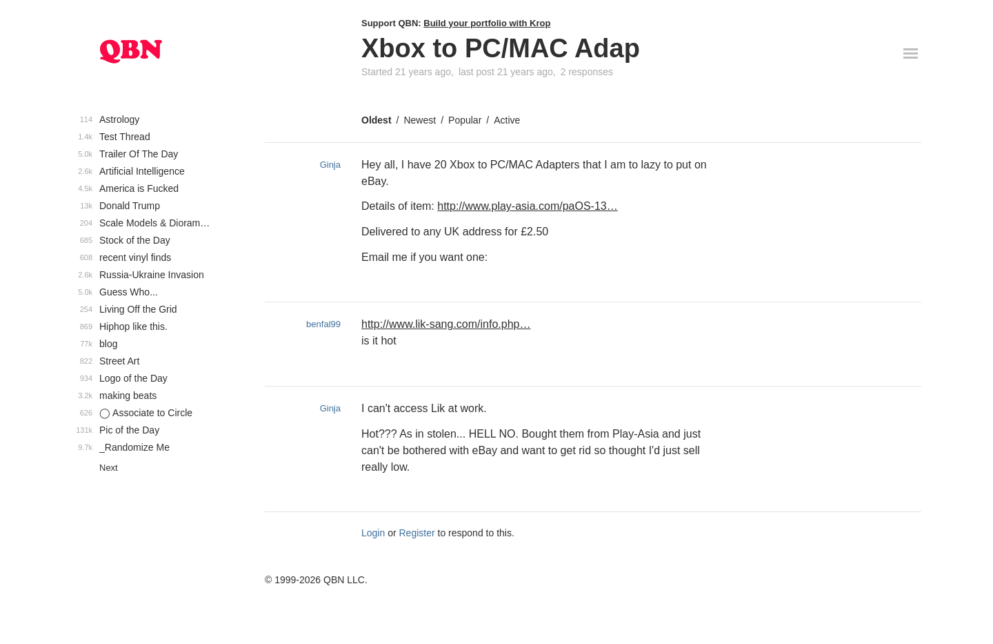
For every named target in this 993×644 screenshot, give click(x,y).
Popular (464, 120)
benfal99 (323, 324)
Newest (419, 120)
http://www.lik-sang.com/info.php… (445, 324)
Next (108, 467)
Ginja (330, 164)
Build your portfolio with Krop (486, 23)
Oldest (376, 120)
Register (417, 532)
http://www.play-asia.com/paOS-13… (527, 206)
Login (373, 532)
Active (507, 120)
